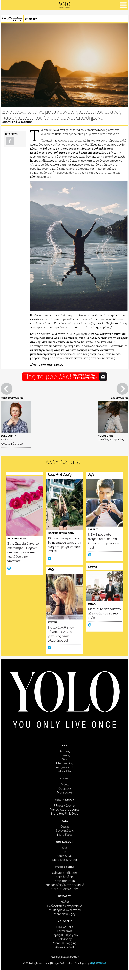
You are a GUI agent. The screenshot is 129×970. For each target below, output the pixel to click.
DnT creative (66, 963)
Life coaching (64, 763)
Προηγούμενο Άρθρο (12, 397)
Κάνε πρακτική (65, 881)
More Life (64, 771)
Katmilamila (65, 931)
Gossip (64, 826)
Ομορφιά (64, 788)
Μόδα (65, 784)
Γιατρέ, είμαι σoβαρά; (64, 809)
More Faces (64, 834)
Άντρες (65, 751)
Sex (64, 759)
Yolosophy (31, 18)
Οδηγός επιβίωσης (64, 873)
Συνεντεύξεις (65, 830)
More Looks (65, 792)
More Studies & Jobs (64, 889)
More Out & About (64, 859)
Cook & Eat (64, 855)
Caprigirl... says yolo (65, 935)
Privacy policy (59, 956)
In (64, 851)
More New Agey (65, 914)
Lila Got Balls (64, 927)
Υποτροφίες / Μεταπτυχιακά (64, 885)
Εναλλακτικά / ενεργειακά (64, 906)
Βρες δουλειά (65, 877)
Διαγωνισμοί (64, 767)
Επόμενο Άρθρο (119, 397)
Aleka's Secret (64, 947)
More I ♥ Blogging (65, 943)
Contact (73, 956)
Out (64, 847)
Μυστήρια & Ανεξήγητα (65, 910)
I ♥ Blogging (12, 18)
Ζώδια (64, 902)
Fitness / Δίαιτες (65, 805)
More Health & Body (64, 813)
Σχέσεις (64, 755)
